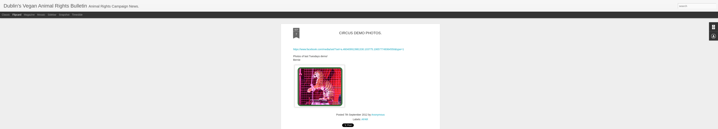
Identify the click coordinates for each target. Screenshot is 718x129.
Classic (6, 14)
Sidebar (52, 14)
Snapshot (64, 14)
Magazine (29, 14)
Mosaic (41, 14)
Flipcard (16, 14)
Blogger (370, 127)
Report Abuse (381, 127)
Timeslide (77, 14)
